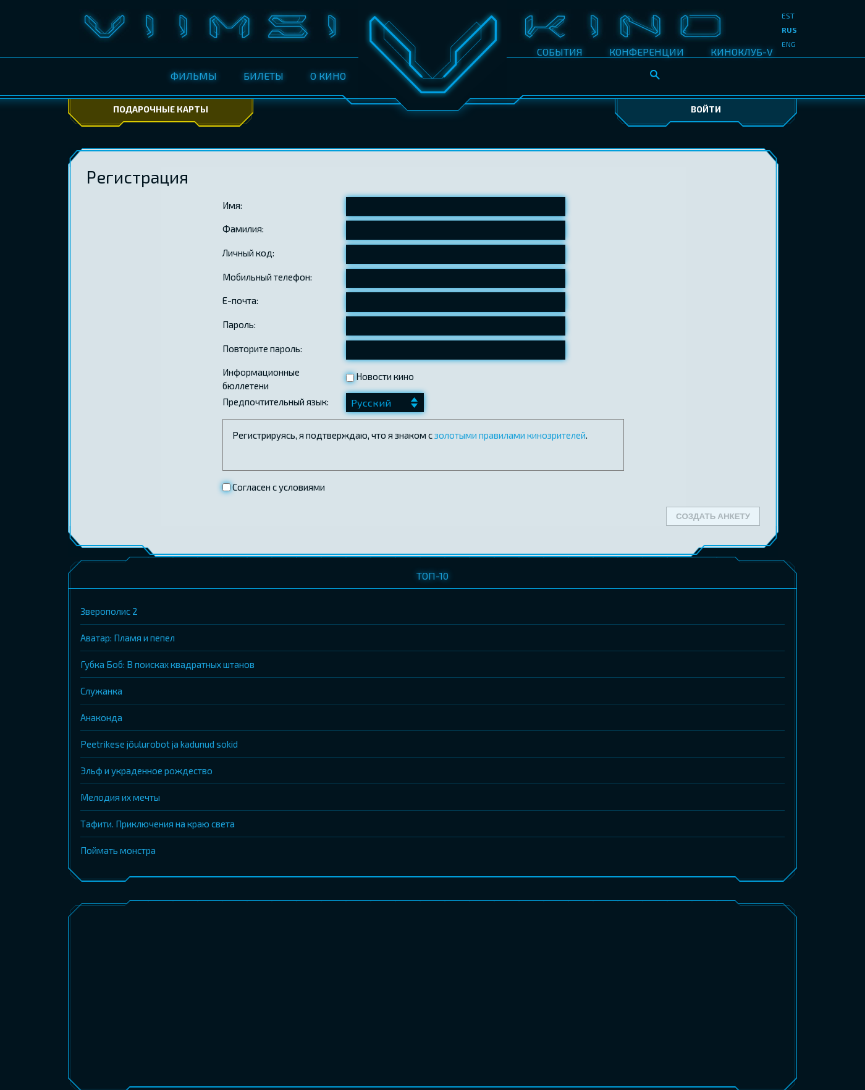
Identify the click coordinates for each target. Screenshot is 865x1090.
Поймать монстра (118, 850)
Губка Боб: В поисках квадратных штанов (167, 664)
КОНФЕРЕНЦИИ (646, 51)
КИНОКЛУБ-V (742, 51)
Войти (706, 109)
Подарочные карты (160, 109)
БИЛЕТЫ (263, 76)
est (788, 15)
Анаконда (101, 717)
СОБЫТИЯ (560, 51)
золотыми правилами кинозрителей (510, 435)
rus (789, 29)
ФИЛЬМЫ (194, 76)
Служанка (101, 690)
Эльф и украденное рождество (146, 770)
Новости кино (380, 376)
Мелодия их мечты (120, 797)
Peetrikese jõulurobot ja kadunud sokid (159, 744)
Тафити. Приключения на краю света (157, 823)
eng (789, 44)
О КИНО (328, 76)
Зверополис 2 (109, 611)
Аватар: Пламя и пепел (127, 637)
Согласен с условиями (277, 486)
